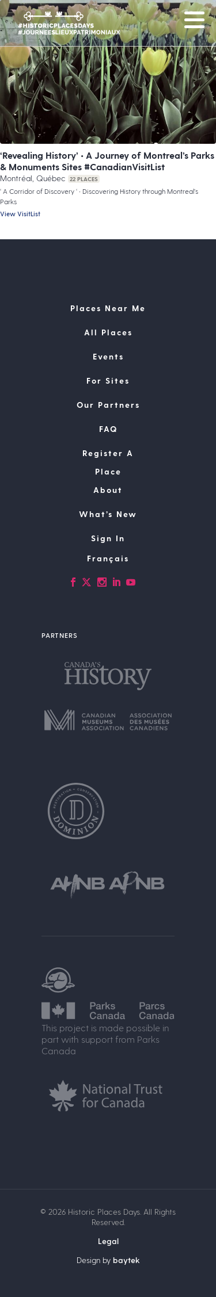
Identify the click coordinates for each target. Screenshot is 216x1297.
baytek (126, 1260)
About (108, 490)
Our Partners (108, 405)
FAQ (108, 429)
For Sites (108, 380)
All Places (108, 332)
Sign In (108, 538)
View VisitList (20, 213)
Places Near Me (108, 308)
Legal (108, 1241)
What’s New (108, 514)
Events (108, 356)
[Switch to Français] (108, 558)
